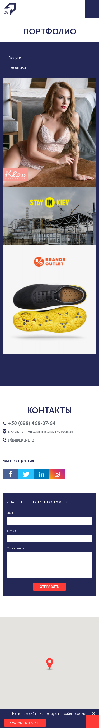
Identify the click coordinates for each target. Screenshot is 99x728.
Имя (10, 513)
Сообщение (15, 548)
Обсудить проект (25, 723)
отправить (49, 587)
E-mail (11, 530)
